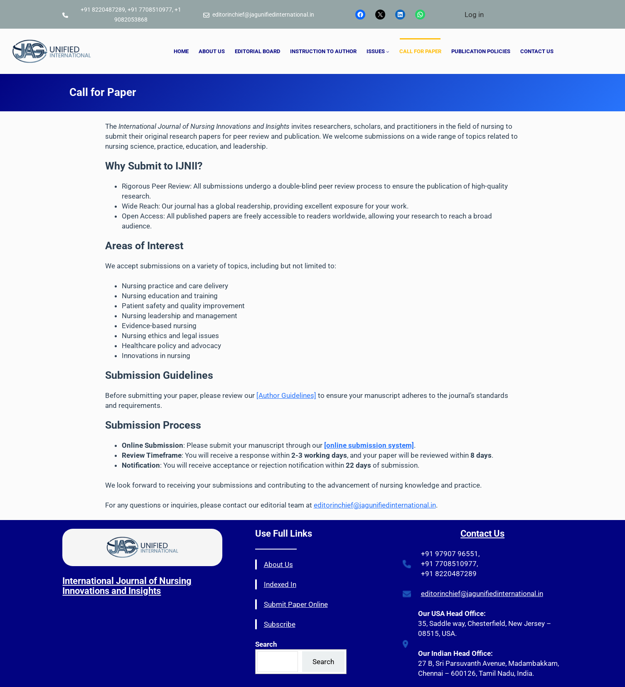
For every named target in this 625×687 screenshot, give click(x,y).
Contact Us (482, 533)
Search (323, 662)
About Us (278, 564)
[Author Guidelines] (286, 395)
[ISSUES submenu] (387, 51)
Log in (474, 14)
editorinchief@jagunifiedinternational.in (375, 505)
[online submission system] (369, 445)
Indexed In (280, 584)
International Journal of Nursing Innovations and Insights (127, 586)
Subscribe (279, 624)
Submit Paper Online (296, 604)
